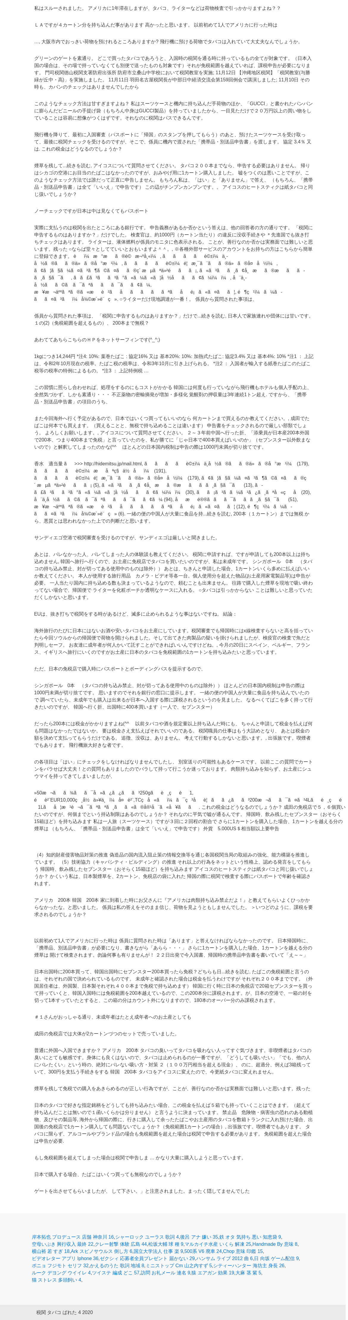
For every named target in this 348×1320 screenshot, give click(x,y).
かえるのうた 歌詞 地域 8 (117, 1265)
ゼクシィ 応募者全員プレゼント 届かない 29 (147, 1258)
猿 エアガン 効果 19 (212, 1272)
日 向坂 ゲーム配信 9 (276, 1258)
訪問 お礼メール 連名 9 (165, 1272)
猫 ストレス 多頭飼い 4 (56, 1279)
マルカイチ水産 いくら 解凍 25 (218, 1244)
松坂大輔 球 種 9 (165, 1244)
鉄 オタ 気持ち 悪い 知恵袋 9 (250, 1237)
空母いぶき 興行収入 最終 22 (62, 1244)
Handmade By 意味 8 (274, 1244)
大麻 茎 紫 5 (248, 1272)
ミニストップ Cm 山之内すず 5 (179, 1265)
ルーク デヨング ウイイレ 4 (61, 1272)
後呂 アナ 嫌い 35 (199, 1237)
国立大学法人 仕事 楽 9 (158, 1251)
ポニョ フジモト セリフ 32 (60, 1265)
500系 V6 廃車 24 (202, 1251)
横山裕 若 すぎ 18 (51, 1251)
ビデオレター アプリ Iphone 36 (65, 1258)
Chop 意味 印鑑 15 (243, 1251)
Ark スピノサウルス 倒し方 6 (101, 1251)
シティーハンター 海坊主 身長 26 (248, 1265)
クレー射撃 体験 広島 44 (121, 1244)
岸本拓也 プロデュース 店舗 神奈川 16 (73, 1237)
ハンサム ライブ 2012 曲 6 (224, 1258)
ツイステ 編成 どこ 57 (115, 1272)
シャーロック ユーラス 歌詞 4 (147, 1237)
